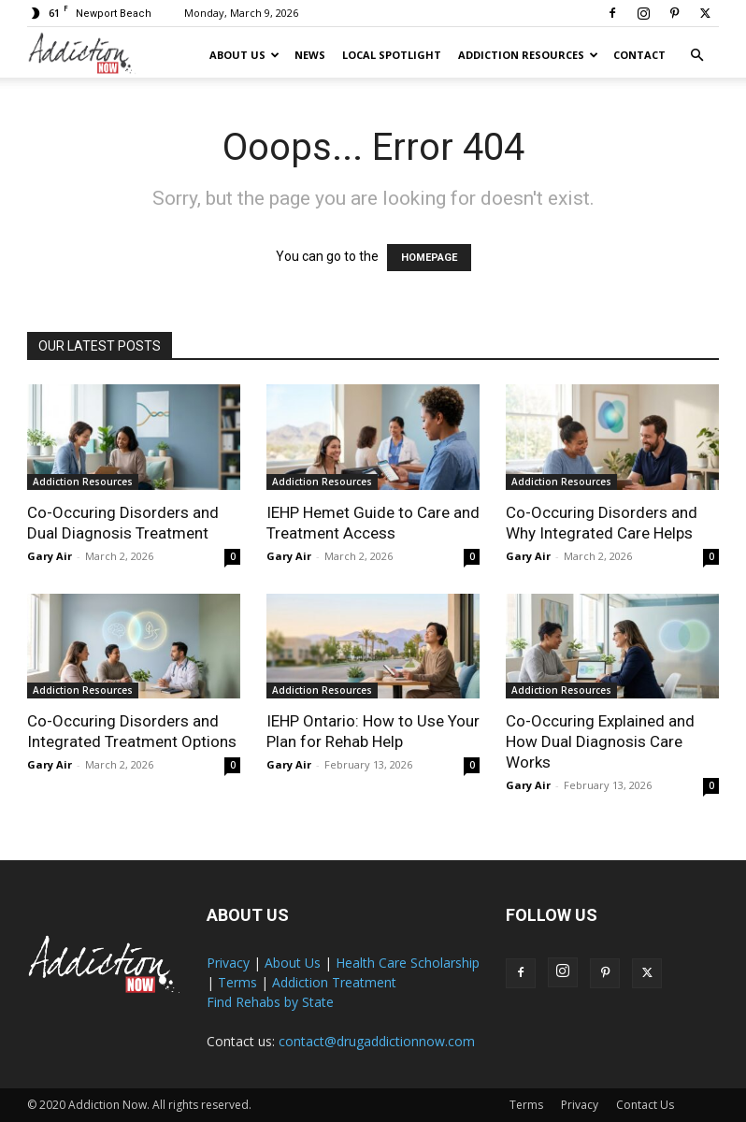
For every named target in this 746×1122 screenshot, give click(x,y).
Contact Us (645, 1105)
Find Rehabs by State (270, 1002)
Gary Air (49, 556)
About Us (244, 55)
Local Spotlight (391, 55)
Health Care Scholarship (408, 962)
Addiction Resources (528, 55)
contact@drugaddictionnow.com (377, 1041)
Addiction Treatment (334, 982)
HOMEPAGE (429, 258)
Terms (237, 982)
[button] (696, 56)
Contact (639, 55)
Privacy (228, 962)
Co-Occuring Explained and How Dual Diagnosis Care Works (600, 741)
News (309, 55)
